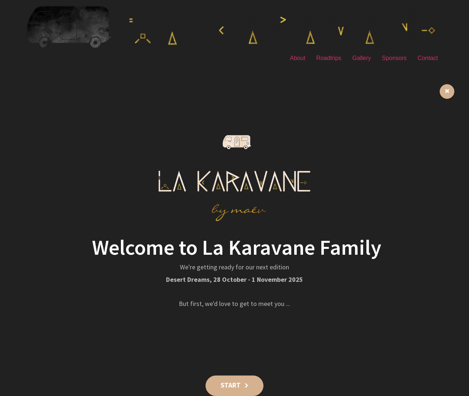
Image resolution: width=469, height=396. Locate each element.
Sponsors (394, 58)
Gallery (361, 58)
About (297, 58)
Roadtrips (328, 58)
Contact (428, 58)
